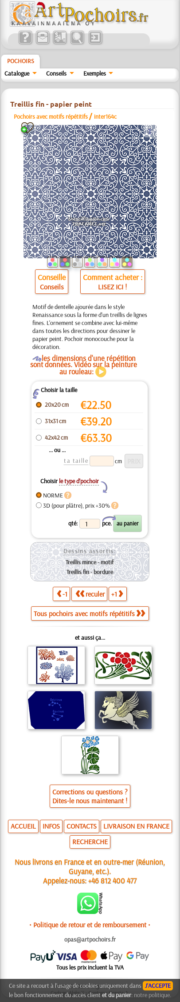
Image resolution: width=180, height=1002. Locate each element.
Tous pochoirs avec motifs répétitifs (89, 613)
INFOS (51, 826)
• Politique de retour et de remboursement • (89, 924)
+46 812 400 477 (112, 880)
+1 (117, 594)
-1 (62, 594)
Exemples (94, 73)
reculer (90, 594)
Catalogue (16, 73)
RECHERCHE (90, 841)
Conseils (56, 73)
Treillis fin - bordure (90, 572)
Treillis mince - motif (89, 562)
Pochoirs (20, 61)
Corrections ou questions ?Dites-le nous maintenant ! (90, 796)
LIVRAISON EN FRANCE (136, 826)
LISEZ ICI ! (112, 286)
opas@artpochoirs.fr (90, 939)
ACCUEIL (23, 826)
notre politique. (152, 995)
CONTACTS (82, 826)
